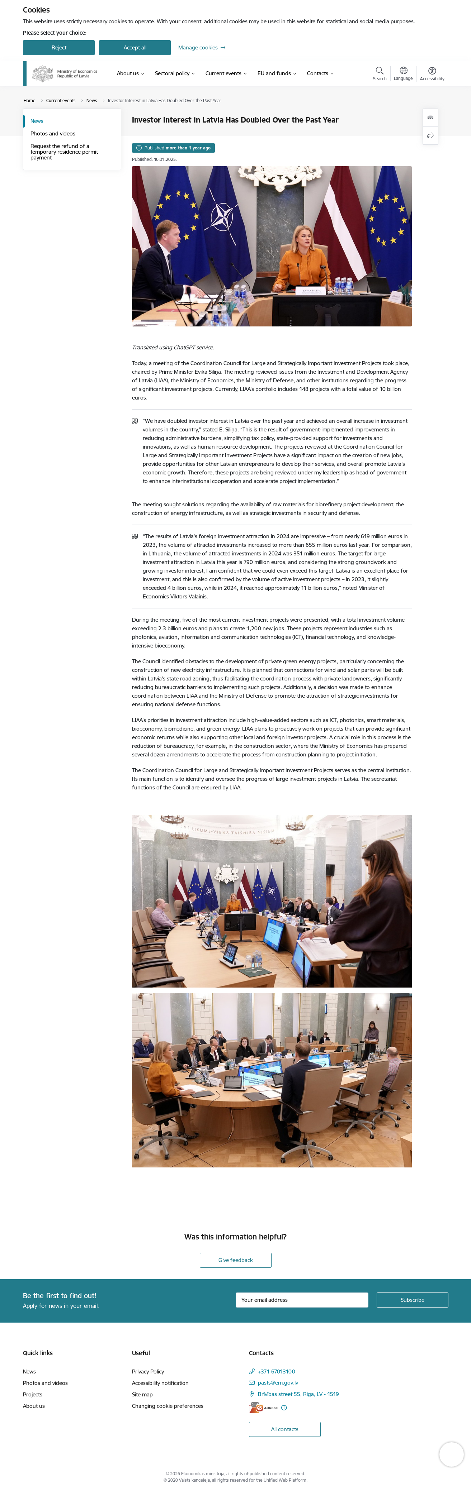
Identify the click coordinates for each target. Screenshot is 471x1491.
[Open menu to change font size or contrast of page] (432, 74)
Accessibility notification (160, 1383)
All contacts (284, 1429)
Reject (59, 47)
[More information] (284, 1407)
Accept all (135, 47)
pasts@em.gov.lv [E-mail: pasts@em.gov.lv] (278, 1382)
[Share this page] (430, 135)
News (36, 121)
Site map (142, 1394)
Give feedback (235, 1260)
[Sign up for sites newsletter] (412, 1300)
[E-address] (263, 1408)
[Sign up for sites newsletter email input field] (302, 1300)
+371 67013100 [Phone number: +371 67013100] (276, 1371)
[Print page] (430, 117)
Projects (32, 1394)
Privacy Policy (148, 1371)
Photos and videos (52, 133)
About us (34, 1405)
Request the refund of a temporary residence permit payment (64, 152)
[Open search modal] (379, 74)
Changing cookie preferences (167, 1405)
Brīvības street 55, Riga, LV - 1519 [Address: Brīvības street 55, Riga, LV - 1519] (298, 1394)
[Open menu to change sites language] (403, 74)
